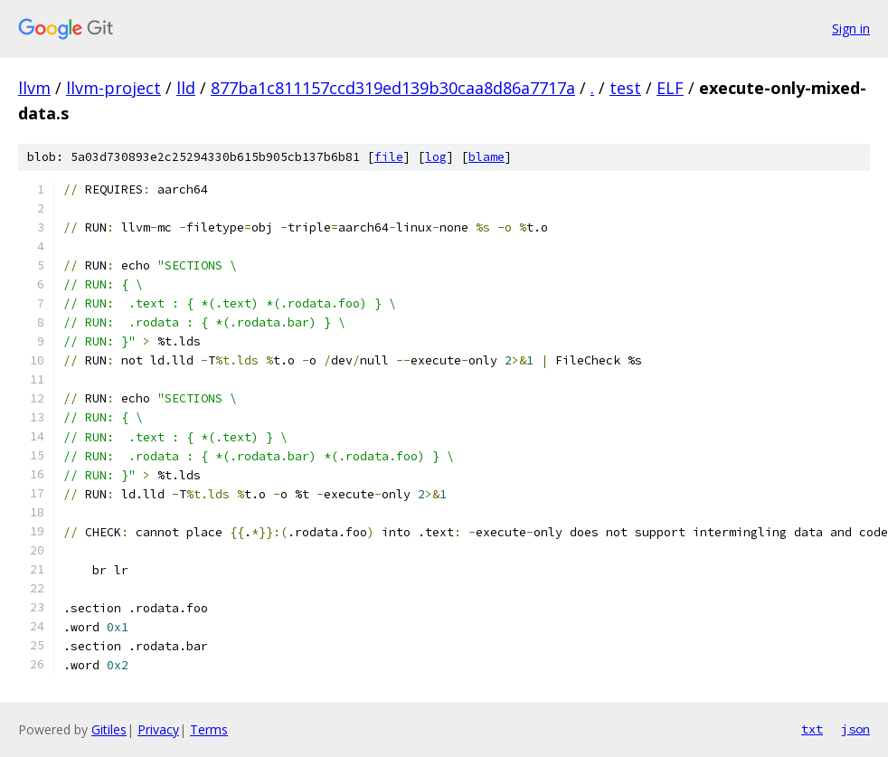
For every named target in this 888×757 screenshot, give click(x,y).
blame (486, 157)
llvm (34, 88)
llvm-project (113, 88)
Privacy (158, 729)
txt (812, 729)
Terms (209, 729)
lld (185, 88)
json (855, 729)
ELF (670, 88)
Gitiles (109, 729)
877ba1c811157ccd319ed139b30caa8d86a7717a (393, 88)
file (388, 157)
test (625, 88)
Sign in (851, 28)
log (436, 157)
